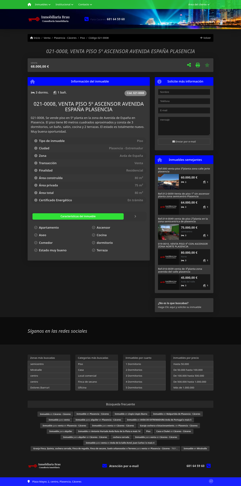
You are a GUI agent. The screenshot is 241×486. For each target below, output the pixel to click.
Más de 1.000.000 (183, 387)
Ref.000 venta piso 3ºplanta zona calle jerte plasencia (184, 170)
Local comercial (87, 375)
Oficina (82, 387)
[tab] (52, 216)
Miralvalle (36, 369)
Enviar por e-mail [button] (184, 141)
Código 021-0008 (99, 37)
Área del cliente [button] (197, 4)
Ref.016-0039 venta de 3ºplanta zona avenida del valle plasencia (180, 270)
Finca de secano (87, 381)
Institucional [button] (63, 4)
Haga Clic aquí (166, 307)
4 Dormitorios (134, 381)
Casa (81, 369)
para (59, 419)
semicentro (37, 364)
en (55, 414)
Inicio (35, 37)
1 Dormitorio (133, 364)
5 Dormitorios (134, 387)
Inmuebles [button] (41, 4)
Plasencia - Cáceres (65, 37)
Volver (205, 37)
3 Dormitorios (134, 375)
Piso (82, 37)
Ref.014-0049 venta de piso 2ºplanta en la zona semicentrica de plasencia (183, 220)
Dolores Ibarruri (39, 387)
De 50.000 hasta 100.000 (188, 369)
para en (98, 419)
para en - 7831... (105, 448)
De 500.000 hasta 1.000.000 (189, 381)
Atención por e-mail (120, 466)
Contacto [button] (83, 4)
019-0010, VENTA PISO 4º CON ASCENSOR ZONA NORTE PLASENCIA (183, 245)
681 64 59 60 (116, 19)
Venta (47, 37)
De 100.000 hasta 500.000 (188, 375)
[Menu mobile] (29, 5)
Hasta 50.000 (181, 364)
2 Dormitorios (134, 369)
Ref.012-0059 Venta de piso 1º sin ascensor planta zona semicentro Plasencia (183, 195)
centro (34, 375)
